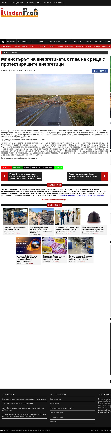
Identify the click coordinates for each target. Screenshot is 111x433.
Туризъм (41, 42)
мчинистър (6, 167)
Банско (24, 46)
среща (26, 167)
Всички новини (55, 399)
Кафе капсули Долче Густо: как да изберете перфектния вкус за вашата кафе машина (93, 229)
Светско (98, 42)
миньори (59, 167)
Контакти (47, 3)
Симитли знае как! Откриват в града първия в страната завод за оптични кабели (80, 257)
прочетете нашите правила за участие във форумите (82, 195)
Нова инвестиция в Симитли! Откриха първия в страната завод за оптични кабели (67, 229)
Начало (4, 3)
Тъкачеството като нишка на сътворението (17, 403)
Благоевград (6, 46)
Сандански (79, 46)
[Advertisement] (88, 22)
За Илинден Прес (17, 3)
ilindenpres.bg (4, 430)
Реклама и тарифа (33, 3)
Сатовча (60, 46)
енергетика (17, 167)
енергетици (36, 167)
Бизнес (67, 42)
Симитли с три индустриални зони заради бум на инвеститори (15, 229)
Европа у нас (54, 42)
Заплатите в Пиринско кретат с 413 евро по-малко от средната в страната (54, 257)
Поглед (88, 42)
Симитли (16, 46)
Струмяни (69, 46)
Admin (4, 70)
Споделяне (100, 71)
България (22, 42)
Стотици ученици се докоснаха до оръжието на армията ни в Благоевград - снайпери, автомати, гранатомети (24, 415)
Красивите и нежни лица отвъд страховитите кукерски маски (24, 399)
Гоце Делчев (41, 46)
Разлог (32, 46)
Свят (32, 42)
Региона (11, 42)
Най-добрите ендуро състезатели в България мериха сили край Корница (23, 409)
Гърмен (51, 46)
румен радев (47, 167)
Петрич (88, 46)
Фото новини (59, 3)
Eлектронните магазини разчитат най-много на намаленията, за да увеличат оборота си (41, 230)
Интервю (77, 42)
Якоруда (96, 46)
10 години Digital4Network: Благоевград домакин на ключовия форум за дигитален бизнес (27, 258)
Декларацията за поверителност (62, 408)
